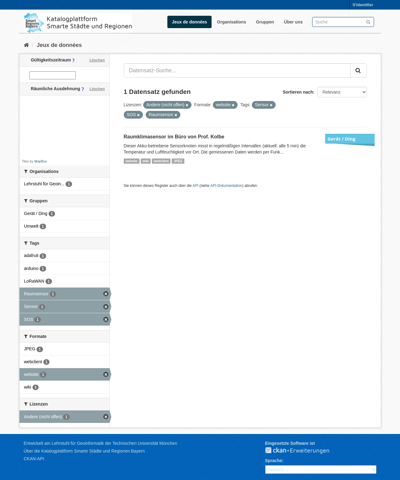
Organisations (231, 21)
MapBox (40, 161)
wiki (146, 161)
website (132, 161)
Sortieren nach (298, 92)
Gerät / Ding (341, 139)
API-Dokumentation (226, 185)
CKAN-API (34, 458)
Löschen (97, 60)
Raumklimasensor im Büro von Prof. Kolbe (174, 136)
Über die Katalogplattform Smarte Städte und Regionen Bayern (84, 450)
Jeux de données (189, 21)
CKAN (302, 450)
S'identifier (363, 4)
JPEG (178, 161)
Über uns (293, 21)
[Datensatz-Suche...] (237, 70)
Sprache (273, 460)
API (195, 185)
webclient (161, 161)
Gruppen (265, 21)
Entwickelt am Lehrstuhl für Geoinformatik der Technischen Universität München (100, 443)
